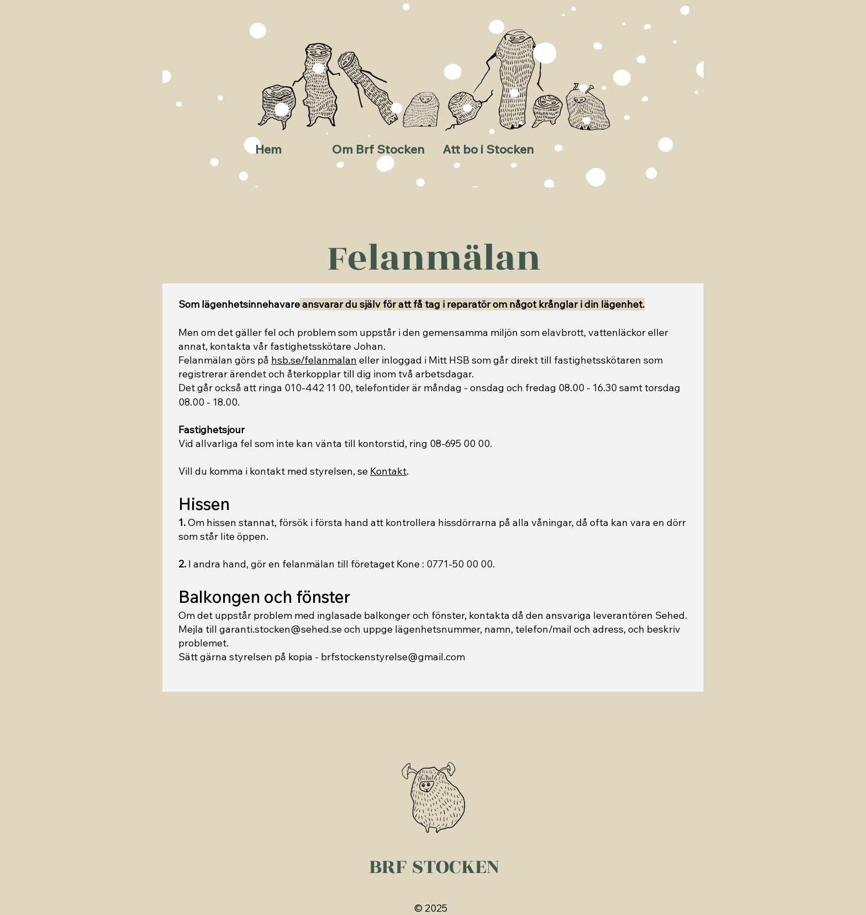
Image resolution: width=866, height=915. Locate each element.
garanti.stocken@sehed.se (280, 629)
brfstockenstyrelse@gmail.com (393, 656)
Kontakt (388, 471)
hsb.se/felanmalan (314, 360)
